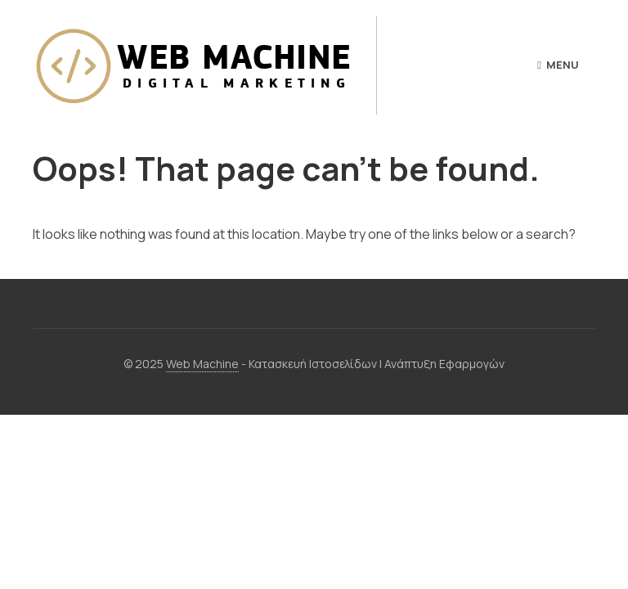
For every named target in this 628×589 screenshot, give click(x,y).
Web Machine (202, 363)
